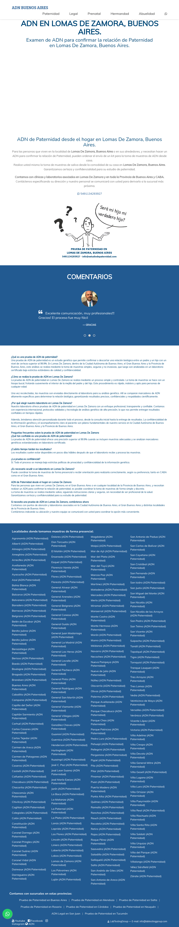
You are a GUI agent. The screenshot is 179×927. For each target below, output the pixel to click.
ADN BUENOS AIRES (30, 7)
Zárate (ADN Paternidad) (145, 876)
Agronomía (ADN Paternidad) (30, 538)
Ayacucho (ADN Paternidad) (29, 574)
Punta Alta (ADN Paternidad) (109, 796)
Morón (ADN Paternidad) (106, 634)
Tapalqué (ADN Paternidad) (147, 651)
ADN (29, 924)
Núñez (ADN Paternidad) (106, 680)
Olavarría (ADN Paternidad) (108, 685)
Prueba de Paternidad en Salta (138, 900)
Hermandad (120, 14)
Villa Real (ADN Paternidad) (147, 810)
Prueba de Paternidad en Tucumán (106, 913)
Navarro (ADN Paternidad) (107, 651)
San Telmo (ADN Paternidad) (148, 626)
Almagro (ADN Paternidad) (28, 549)
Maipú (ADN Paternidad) (106, 545)
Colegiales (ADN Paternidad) (30, 812)
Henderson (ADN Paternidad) (69, 745)
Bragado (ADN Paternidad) (29, 674)
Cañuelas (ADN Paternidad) (29, 776)
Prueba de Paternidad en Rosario (41, 906)
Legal (73, 14)
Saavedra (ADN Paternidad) (108, 849)
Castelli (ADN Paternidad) (28, 771)
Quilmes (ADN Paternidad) (107, 801)
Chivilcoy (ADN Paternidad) (29, 801)
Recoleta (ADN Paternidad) (108, 823)
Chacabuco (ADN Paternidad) (30, 782)
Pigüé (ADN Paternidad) (106, 760)
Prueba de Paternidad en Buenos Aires (43, 900)
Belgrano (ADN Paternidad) (29, 616)
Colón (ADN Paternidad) (27, 818)
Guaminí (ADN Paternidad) (67, 734)
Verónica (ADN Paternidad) (147, 715)
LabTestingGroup (117, 921)
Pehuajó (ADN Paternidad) (107, 744)
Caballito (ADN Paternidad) (29, 694)
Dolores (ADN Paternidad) (67, 536)
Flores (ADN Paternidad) (66, 576)
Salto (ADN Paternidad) (105, 865)
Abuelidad (147, 14)
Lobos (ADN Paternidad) (66, 855)
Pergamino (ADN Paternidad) (109, 755)
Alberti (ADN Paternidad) (27, 543)
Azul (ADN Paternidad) (26, 579)
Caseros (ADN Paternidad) (28, 765)
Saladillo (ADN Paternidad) (107, 854)
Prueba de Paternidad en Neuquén (134, 906)
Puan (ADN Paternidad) (105, 782)
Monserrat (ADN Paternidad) (108, 611)
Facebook (35, 920)
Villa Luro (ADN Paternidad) (147, 786)
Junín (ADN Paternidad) (65, 788)
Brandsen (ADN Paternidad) (29, 679)
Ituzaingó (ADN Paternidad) (68, 759)
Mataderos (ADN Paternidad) (109, 589)
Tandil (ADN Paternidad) (145, 646)
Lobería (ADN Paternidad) (67, 850)
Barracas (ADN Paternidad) (29, 610)
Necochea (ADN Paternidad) (108, 656)
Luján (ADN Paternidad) (66, 879)
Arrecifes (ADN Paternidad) (29, 560)
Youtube (18, 920)
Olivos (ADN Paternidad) (106, 691)
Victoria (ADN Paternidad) (146, 730)
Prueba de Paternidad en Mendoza (93, 900)
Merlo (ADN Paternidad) (106, 600)
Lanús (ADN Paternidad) (66, 823)
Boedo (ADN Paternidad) (27, 663)
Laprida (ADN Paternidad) (67, 828)
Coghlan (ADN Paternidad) (28, 807)
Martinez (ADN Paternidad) (108, 584)
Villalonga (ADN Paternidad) (147, 861)
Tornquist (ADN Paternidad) (147, 662)
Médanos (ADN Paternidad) (108, 645)
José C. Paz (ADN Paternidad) (69, 765)
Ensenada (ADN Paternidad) (68, 556)
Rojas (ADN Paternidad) (106, 834)
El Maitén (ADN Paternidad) (68, 551)
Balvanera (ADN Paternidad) (30, 600)
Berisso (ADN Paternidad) (28, 658)
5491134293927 (89, 193)
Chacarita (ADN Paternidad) (29, 787)
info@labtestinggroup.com (153, 921)
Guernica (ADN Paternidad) (68, 739)
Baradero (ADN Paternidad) (29, 605)
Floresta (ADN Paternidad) (67, 582)
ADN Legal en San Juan (66, 913)
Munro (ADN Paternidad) (106, 640)
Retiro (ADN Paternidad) (106, 828)
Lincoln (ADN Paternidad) (67, 839)
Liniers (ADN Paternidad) (66, 845)
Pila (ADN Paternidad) (104, 765)
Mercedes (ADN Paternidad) (108, 595)
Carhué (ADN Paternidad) (28, 723)
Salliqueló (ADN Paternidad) (108, 859)
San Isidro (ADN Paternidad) (147, 582)
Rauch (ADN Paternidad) (106, 818)
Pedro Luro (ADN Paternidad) (109, 738)
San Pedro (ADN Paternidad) (148, 621)
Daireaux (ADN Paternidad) (29, 869)
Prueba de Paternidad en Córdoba (87, 906)
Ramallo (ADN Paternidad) (107, 807)
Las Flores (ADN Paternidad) (69, 834)
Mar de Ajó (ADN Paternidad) (109, 551)
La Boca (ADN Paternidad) (67, 794)
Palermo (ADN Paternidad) (107, 696)
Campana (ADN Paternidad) (29, 700)
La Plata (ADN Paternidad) (68, 817)
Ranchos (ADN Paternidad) (107, 812)
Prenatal (94, 14)
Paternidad (50, 14)
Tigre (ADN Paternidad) (145, 657)
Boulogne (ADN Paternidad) (29, 669)
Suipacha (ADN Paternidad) (147, 640)
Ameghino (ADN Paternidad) (29, 554)
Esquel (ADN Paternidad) (66, 562)
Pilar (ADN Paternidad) (105, 771)
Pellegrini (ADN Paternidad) (108, 749)
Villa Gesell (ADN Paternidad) (148, 772)
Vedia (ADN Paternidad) (145, 695)
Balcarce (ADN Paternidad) (29, 594)
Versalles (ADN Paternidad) (147, 710)
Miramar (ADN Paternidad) (107, 605)
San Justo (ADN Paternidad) (147, 588)
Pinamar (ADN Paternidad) (107, 776)
